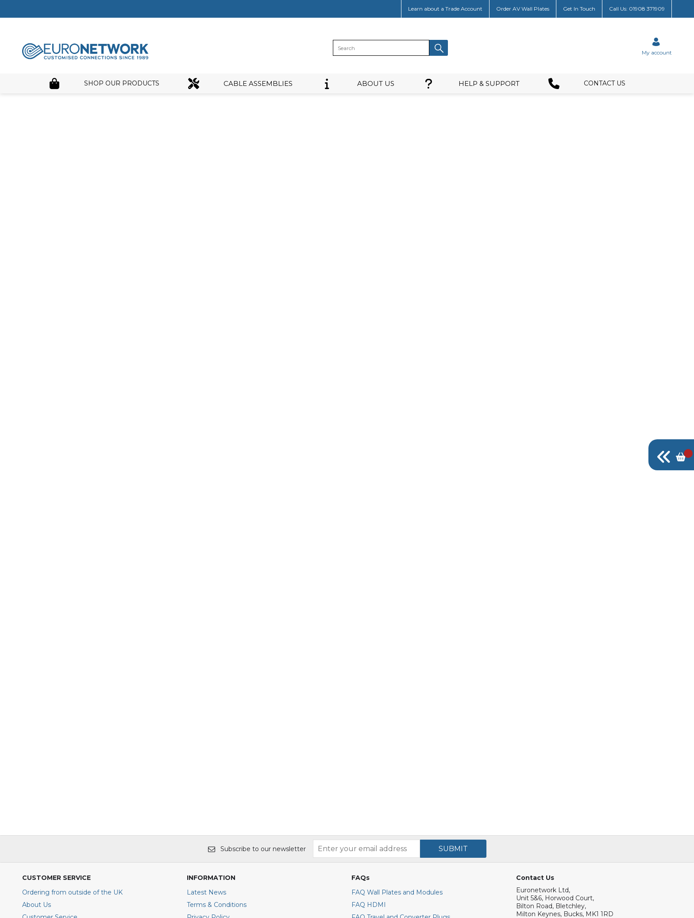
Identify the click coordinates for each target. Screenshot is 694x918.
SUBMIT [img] (453, 684)
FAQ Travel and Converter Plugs (400, 753)
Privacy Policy (208, 753)
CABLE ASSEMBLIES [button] (240, 83)
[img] (671, 454)
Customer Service (49, 753)
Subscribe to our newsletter (257, 685)
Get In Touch (579, 8)
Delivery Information (54, 778)
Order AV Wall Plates (522, 8)
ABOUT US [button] (357, 83)
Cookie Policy (207, 765)
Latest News (206, 728)
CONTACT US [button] (586, 83)
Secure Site (204, 778)
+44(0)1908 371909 (549, 782)
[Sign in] (657, 46)
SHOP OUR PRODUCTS (104, 83)
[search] (381, 48)
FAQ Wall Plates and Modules (397, 728)
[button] (438, 48)
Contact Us (39, 802)
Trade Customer (47, 765)
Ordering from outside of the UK (72, 728)
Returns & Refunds (51, 790)
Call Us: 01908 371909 (637, 8)
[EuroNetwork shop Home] (85, 58)
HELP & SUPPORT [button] (471, 83)
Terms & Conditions (217, 740)
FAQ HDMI (368, 740)
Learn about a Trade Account (445, 8)
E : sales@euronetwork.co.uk (560, 766)
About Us (36, 740)
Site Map (36, 815)
